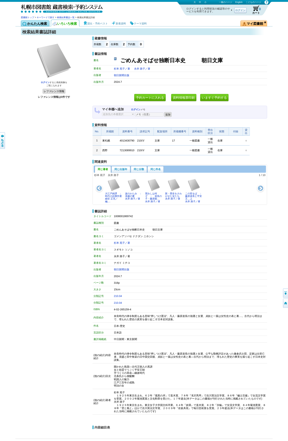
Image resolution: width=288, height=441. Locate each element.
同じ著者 (103, 169)
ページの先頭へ (285, 293)
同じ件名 (155, 169)
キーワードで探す (45, 17)
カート (255, 10)
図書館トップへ (285, 303)
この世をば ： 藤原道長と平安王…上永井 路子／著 (194, 191)
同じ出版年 (120, 169)
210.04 (118, 296)
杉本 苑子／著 (122, 68)
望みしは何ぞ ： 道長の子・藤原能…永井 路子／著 (153, 191)
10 (263, 175)
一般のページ (225, 2)
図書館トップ (27, 17)
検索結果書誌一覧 (66, 17)
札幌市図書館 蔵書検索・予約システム (59, 8)
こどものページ (253, 2)
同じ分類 (139, 169)
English (238, 2)
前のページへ (3, 140)
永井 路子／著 (142, 68)
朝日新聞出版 (121, 75)
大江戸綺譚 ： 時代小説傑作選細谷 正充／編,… (114, 191)
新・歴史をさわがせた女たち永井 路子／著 (173, 189)
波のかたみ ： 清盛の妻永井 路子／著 (134, 189)
